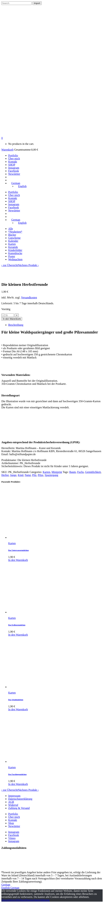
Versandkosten (29, 297)
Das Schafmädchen (15, 700)
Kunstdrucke (15, 253)
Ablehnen (20, 900)
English (5, 887)
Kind (20, 475)
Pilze (40, 475)
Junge (13, 475)
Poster (11, 256)
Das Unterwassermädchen (18, 550)
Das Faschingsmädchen (17, 774)
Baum (72, 472)
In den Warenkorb (12, 319)
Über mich (14, 816)
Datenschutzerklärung (20, 798)
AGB (11, 801)
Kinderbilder (15, 250)
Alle (10, 228)
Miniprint (57, 472)
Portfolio (13, 813)
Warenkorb (7, 149)
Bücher (12, 234)
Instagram (13, 832)
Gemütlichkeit (93, 472)
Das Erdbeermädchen (16, 625)
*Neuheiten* (15, 231)
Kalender (13, 240)
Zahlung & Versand (19, 808)
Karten (12, 244)
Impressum (14, 795)
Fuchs (80, 472)
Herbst (5, 475)
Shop (11, 823)
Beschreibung (15, 324)
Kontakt (12, 820)
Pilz (34, 475)
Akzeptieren (8, 900)
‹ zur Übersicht (9, 265)
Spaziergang (51, 475)
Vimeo (12, 838)
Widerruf (13, 805)
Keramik (13, 247)
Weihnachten (15, 259)
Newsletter (14, 826)
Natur (28, 475)
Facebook (13, 835)
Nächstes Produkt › (28, 265)
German (5, 884)
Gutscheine (14, 237)
